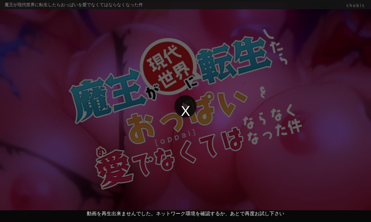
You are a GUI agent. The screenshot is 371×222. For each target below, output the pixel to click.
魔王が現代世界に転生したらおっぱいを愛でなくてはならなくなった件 (74, 4)
